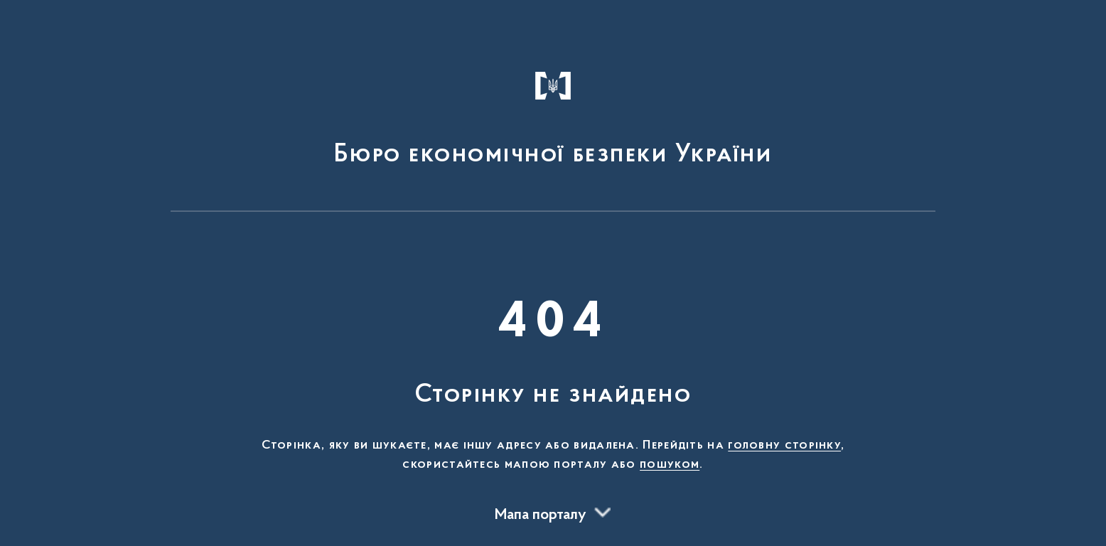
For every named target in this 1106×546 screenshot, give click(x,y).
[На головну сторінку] (553, 112)
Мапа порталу (540, 515)
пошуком (669, 465)
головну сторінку (784, 445)
